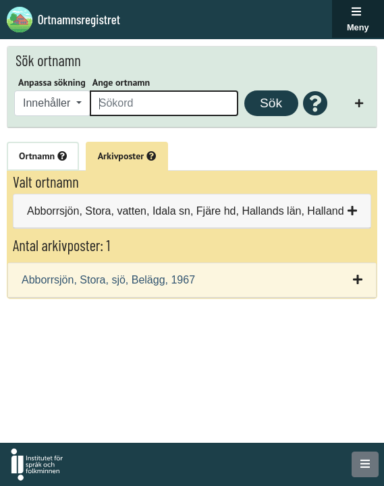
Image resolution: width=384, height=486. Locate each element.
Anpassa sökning (52, 82)
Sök (271, 103)
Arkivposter (127, 156)
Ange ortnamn (121, 82)
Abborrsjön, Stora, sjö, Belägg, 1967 (108, 280)
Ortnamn (43, 156)
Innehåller (48, 103)
